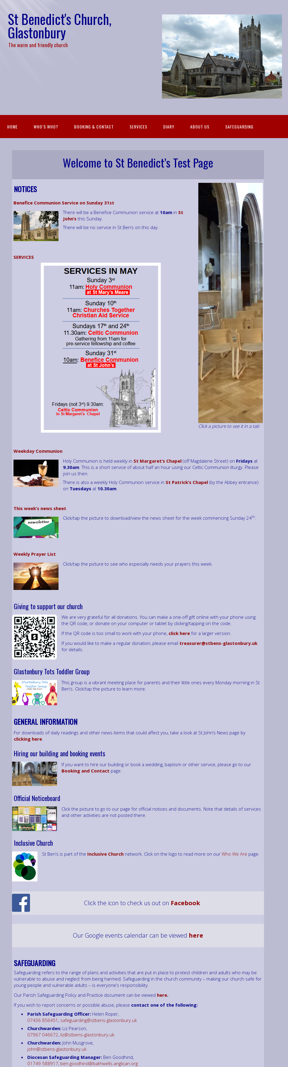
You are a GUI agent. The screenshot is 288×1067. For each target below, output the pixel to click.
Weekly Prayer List (35, 554)
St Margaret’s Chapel (158, 461)
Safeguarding (239, 126)
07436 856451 (42, 1020)
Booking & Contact (94, 126)
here (162, 995)
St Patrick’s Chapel (187, 482)
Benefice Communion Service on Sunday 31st (64, 203)
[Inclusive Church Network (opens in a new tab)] (105, 854)
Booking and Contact (86, 771)
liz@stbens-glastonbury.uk (87, 1035)
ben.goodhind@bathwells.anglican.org (99, 1063)
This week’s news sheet (40, 508)
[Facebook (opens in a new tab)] (185, 903)
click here (179, 633)
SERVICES (24, 257)
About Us (199, 126)
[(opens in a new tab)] (37, 739)
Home (12, 126)
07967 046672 (42, 1035)
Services (138, 126)
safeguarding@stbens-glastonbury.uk (98, 1020)
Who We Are (234, 854)
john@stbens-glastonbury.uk (56, 1049)
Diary (168, 126)
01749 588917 (42, 1063)
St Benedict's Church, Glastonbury (59, 25)
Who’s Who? (46, 126)
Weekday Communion (38, 451)
